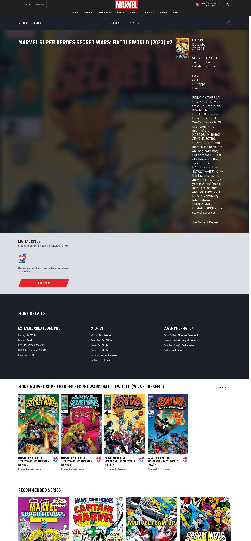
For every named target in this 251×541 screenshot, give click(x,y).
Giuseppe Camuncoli (96, 94)
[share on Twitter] (200, 504)
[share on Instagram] (210, 504)
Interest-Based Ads (184, 533)
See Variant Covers (95, 134)
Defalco (21, 381)
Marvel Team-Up (135, 464)
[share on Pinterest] (210, 511)
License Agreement (163, 533)
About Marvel (54, 495)
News (75, 12)
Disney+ (84, 500)
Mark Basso (104, 271)
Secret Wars (187, 464)
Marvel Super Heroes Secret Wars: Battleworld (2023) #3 (76, 373)
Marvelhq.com (87, 505)
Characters (104, 12)
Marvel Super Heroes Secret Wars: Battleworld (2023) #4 (33, 373)
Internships (53, 510)
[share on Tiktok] (191, 518)
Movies (133, 12)
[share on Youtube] (191, 511)
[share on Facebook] (191, 504)
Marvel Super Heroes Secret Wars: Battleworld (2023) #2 (119, 373)
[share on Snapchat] (200, 511)
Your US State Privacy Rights (83, 533)
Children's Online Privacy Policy (136, 533)
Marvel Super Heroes (30, 464)
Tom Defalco (91, 80)
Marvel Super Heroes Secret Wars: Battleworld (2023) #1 (163, 373)
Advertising (86, 495)
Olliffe (28, 381)
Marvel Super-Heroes (84, 464)
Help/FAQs (52, 500)
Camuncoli (36, 381)
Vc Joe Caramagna (110, 266)
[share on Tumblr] (219, 504)
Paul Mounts (188, 257)
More (176, 12)
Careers (51, 505)
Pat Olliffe (158, 80)
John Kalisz (106, 262)
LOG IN (27, 4)
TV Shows (149, 12)
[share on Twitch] (219, 511)
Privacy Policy (61, 533)
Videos (163, 12)
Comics (88, 12)
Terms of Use (45, 533)
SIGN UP (40, 4)
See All (224, 299)
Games (120, 12)
